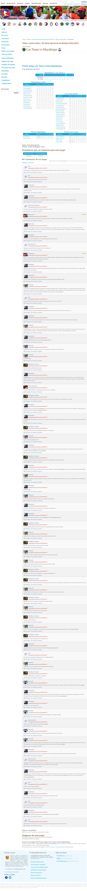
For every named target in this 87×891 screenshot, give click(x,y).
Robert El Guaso (32, 244)
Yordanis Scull (59, 107)
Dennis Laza (26, 93)
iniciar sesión (28, 832)
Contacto (17, 871)
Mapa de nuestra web (36, 875)
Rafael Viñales (59, 125)
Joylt (29, 166)
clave (72, 1)
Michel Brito (58, 112)
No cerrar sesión (68, 4)
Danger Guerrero (27, 91)
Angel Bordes (31, 214)
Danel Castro (59, 101)
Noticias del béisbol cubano (37, 861)
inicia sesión (52, 846)
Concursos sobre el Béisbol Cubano (39, 867)
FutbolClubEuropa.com (68, 861)
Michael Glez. (27, 100)
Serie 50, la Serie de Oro (36, 872)
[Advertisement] (30, 32)
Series (28, 39)
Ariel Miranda (26, 102)
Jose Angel (30, 681)
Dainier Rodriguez (60, 109)
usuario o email (63, 1)
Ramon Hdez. (59, 118)
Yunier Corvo (26, 99)
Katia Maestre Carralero (33, 364)
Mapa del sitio (11, 871)
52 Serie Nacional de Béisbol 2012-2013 (43, 39)
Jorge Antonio (59, 100)
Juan (29, 175)
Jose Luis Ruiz (59, 121)
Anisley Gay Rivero (32, 386)
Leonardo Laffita (59, 123)
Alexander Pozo (27, 97)
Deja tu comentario (29, 162)
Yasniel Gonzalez (27, 95)
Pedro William (27, 88)
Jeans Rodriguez (60, 128)
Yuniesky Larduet (60, 127)
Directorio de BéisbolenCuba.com (39, 878)
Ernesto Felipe (59, 110)
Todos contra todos (61, 39)
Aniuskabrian (31, 185)
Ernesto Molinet (27, 90)
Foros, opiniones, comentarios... (38, 864)
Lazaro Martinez (27, 108)
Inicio (24, 39)
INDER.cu (64, 858)
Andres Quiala (59, 98)
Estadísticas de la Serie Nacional (38, 869)
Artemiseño (30, 284)
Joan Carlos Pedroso (60, 103)
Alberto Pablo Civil (60, 116)
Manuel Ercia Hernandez (33, 205)
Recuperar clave (76, 4)
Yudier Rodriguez (60, 114)
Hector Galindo (27, 106)
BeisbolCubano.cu (64, 855)
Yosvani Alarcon (59, 105)
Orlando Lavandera (28, 86)
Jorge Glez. (58, 119)
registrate (34, 832)
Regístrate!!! (84, 4)
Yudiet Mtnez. (27, 104)
